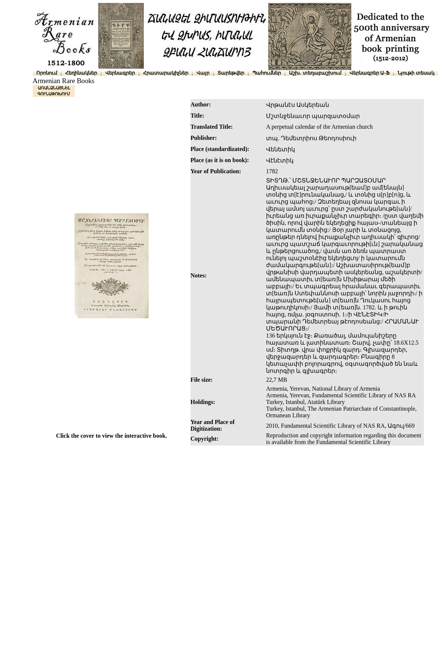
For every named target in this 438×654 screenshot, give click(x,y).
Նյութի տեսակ (416, 73)
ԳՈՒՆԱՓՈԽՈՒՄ (53, 94)
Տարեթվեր (231, 73)
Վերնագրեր (120, 73)
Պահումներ (266, 73)
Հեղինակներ (81, 73)
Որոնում (46, 73)
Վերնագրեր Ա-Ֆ (369, 73)
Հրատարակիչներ (165, 73)
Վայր (202, 73)
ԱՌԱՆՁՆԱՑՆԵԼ (54, 88)
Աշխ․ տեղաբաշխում (315, 73)
